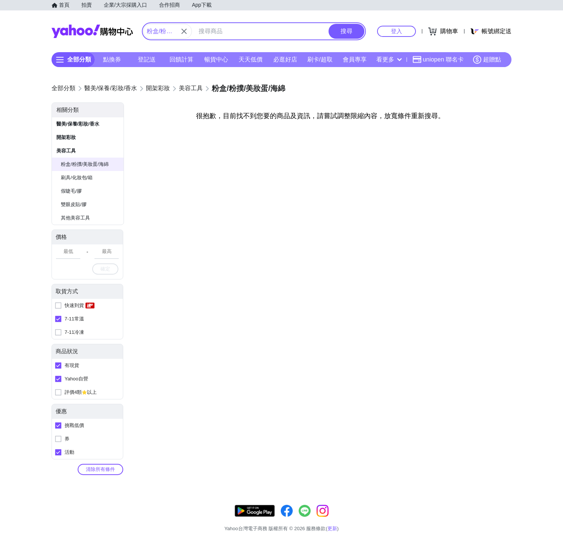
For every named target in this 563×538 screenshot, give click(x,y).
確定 (105, 269)
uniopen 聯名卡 (438, 59)
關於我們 (394, 519)
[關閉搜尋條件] (184, 31)
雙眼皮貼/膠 (74, 204)
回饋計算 (181, 59)
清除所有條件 (100, 469)
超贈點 (487, 59)
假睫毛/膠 (71, 191)
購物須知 (422, 519)
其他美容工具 (75, 218)
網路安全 (450, 519)
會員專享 (355, 59)
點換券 (112, 59)
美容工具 (66, 151)
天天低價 (250, 59)
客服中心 (366, 519)
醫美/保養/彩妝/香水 (77, 124)
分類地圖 (501, 519)
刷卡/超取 (320, 59)
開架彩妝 (66, 137)
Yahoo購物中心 (92, 31)
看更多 (389, 59)
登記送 (147, 59)
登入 (396, 31)
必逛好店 (285, 59)
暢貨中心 (216, 59)
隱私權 (476, 519)
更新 (505, 510)
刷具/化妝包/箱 (77, 177)
